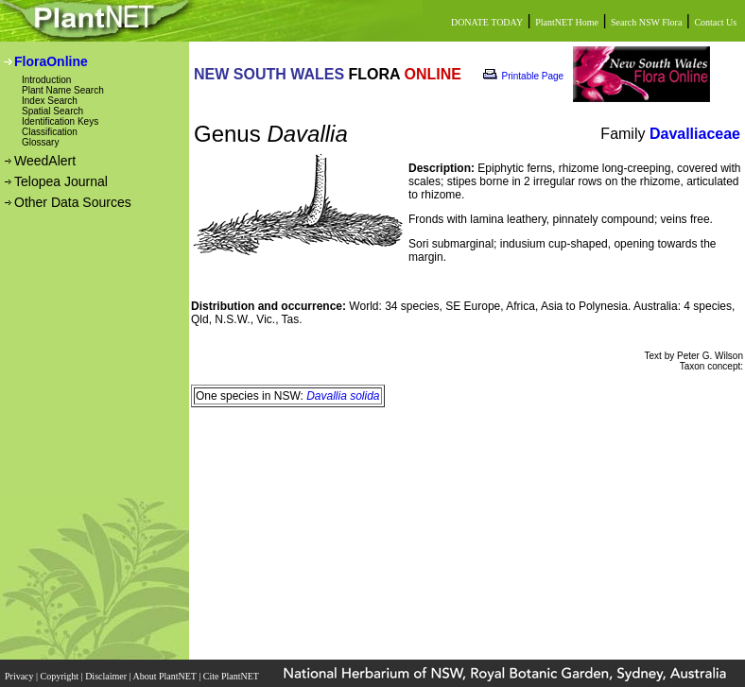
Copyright (61, 676)
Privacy (20, 676)
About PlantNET (165, 676)
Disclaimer (107, 676)
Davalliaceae (695, 134)
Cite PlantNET (232, 676)
